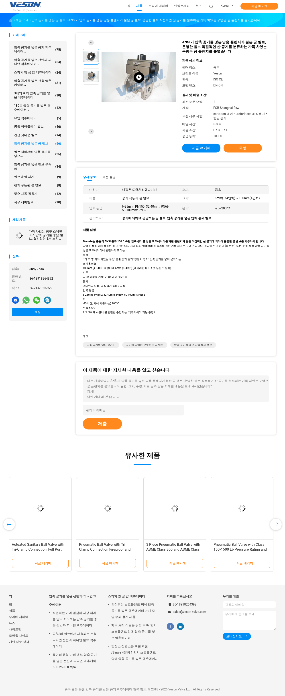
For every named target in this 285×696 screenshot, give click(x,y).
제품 (12, 610)
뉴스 (12, 623)
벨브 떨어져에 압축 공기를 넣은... (37, 154)
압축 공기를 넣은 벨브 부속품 (37, 166)
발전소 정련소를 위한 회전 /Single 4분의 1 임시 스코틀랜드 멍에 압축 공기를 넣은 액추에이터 (133, 653)
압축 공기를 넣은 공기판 (101, 345)
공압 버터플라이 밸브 (37, 126)
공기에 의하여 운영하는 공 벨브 (144, 345)
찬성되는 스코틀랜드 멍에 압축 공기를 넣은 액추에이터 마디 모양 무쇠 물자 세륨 (133, 611)
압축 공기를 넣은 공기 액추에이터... (37, 49)
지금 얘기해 (259, 6)
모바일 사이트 (18, 635)
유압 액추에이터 (37, 118)
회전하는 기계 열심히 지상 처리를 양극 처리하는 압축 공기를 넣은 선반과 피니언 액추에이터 (75, 619)
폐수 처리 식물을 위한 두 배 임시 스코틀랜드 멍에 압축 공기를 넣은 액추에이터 (134, 632)
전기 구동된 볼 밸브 (37, 185)
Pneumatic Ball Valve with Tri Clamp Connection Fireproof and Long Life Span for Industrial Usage (107, 549)
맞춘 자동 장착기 (37, 194)
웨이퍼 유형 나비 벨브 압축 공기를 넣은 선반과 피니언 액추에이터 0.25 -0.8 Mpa (75, 661)
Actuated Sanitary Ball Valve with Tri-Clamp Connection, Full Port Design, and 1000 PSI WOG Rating (39, 549)
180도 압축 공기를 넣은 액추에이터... (37, 107)
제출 (102, 423)
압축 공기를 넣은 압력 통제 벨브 (193, 345)
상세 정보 (89, 177)
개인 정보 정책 (19, 642)
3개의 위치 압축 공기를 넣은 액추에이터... (37, 95)
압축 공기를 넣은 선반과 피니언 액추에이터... (37, 62)
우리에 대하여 (18, 617)
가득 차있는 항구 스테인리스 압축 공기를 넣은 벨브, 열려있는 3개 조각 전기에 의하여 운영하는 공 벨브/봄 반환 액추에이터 (46, 235)
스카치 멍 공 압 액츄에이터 (37, 72)
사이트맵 (15, 629)
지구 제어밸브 (37, 202)
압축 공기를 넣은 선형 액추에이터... (37, 82)
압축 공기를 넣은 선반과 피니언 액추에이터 (72, 600)
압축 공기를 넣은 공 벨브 (37, 143)
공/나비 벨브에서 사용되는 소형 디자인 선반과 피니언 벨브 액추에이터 (75, 640)
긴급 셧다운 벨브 (37, 135)
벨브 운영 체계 (37, 177)
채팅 (38, 312)
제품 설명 (109, 177)
